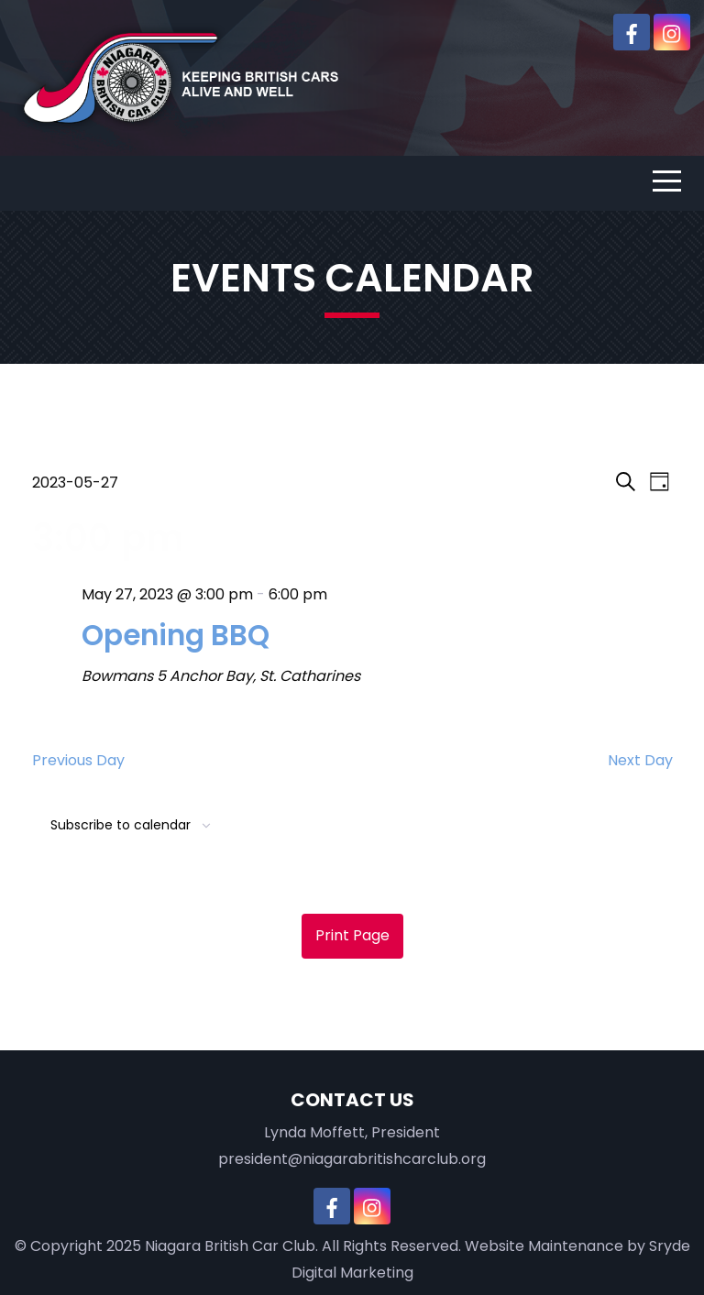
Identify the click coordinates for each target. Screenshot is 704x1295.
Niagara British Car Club (230, 1246)
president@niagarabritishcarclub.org (352, 1158)
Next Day (640, 760)
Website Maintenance (544, 1246)
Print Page (352, 935)
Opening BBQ (176, 635)
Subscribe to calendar (120, 824)
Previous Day (78, 760)
